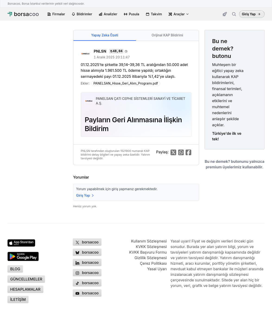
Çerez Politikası (153, 263)
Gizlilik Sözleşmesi (151, 257)
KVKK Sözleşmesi (151, 246)
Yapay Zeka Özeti (104, 35)
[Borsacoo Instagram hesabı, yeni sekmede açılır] (87, 272)
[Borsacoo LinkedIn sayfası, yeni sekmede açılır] (87, 262)
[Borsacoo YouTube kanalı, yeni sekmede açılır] (87, 293)
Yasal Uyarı (157, 269)
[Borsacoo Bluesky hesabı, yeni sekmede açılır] (87, 252)
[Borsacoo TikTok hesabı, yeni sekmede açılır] (87, 283)
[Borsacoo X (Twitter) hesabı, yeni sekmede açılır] (87, 242)
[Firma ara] (234, 14)
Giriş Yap (251, 14)
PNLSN (100, 51)
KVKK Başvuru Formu (148, 252)
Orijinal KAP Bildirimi (167, 35)
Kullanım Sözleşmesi (149, 241)
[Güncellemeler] (225, 14)
